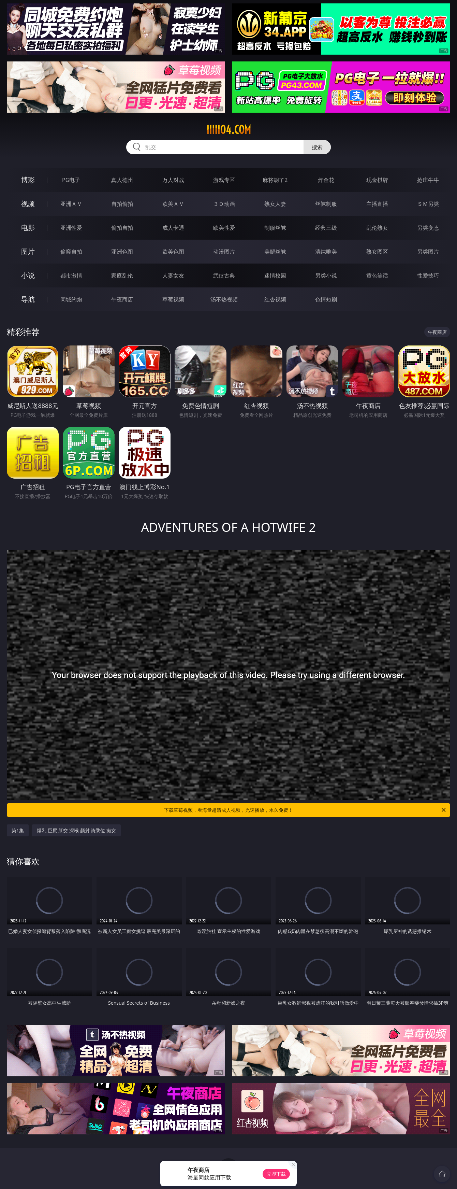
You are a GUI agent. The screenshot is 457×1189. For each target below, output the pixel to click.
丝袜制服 (326, 204)
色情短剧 (326, 299)
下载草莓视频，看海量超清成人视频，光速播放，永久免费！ (305, 810)
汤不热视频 (224, 299)
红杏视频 (275, 299)
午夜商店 (122, 299)
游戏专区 (224, 180)
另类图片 (428, 251)
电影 (28, 227)
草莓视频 (173, 299)
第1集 (18, 830)
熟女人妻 (275, 204)
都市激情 (71, 275)
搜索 (317, 147)
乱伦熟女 (377, 227)
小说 (28, 275)
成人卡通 (173, 227)
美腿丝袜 (275, 251)
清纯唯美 (326, 251)
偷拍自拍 (122, 227)
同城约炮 (71, 299)
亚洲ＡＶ (71, 204)
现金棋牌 (377, 180)
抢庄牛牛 (428, 180)
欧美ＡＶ (173, 204)
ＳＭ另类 (428, 204)
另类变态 (428, 227)
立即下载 (276, 1174)
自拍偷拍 (122, 204)
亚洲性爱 (71, 227)
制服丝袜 (275, 227)
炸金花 (326, 180)
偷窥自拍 (71, 251)
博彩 (28, 179)
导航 (28, 299)
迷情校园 (275, 275)
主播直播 (377, 204)
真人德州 (122, 180)
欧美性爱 (224, 227)
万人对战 (173, 180)
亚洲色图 (122, 251)
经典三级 (326, 227)
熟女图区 (377, 251)
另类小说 (326, 275)
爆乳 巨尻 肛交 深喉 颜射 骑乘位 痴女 (76, 830)
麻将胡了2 (275, 180)
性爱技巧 (428, 275)
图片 (28, 251)
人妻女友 (173, 275)
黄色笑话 (377, 275)
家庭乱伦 (122, 275)
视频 (28, 203)
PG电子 (71, 180)
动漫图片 (224, 251)
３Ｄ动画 (224, 204)
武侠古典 (224, 275)
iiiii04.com (228, 130)
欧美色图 (173, 251)
